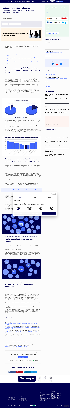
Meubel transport (22, 387)
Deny (21, 213)
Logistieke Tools (11, 395)
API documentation (43, 399)
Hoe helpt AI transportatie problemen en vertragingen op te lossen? (22, 189)
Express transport (11, 386)
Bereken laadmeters (11, 397)
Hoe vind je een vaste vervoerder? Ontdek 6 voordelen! (56, 112)
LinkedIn (56, 405)
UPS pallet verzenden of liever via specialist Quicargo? (55, 101)
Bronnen (8, 63)
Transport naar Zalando (23, 400)
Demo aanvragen (43, 386)
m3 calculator (10, 398)
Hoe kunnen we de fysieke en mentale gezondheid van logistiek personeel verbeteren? (24, 61)
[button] (12, 372)
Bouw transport (21, 388)
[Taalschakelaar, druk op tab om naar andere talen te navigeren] (44, 1)
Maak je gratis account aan (51, 12)
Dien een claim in (43, 400)
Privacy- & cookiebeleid (55, 398)
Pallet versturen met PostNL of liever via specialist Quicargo (57, 109)
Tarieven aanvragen (43, 387)
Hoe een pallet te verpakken (45, 398)
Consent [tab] (20, 197)
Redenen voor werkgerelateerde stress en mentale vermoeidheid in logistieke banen (23, 57)
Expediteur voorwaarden (55, 397)
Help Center (42, 397)
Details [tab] (35, 197)
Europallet (31, 388)
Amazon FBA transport (23, 398)
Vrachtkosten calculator (12, 399)
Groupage (9, 388)
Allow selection (35, 213)
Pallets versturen (11, 387)
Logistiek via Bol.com (22, 399)
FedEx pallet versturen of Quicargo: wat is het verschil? (56, 98)
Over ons (31, 386)
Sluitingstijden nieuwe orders (45, 394)
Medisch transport (22, 386)
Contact (41, 395)
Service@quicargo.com (55, 390)
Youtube (60, 405)
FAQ (41, 396)
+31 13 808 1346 (53, 391)
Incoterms (42, 388)
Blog (30, 387)
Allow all (48, 213)
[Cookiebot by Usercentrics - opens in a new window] (51, 194)
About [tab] (49, 197)
